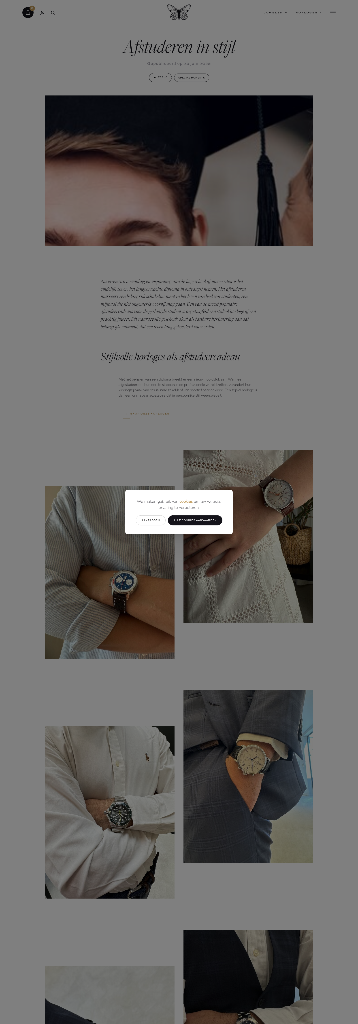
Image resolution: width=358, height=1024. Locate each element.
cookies (186, 502)
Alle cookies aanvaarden (195, 520)
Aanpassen (150, 520)
